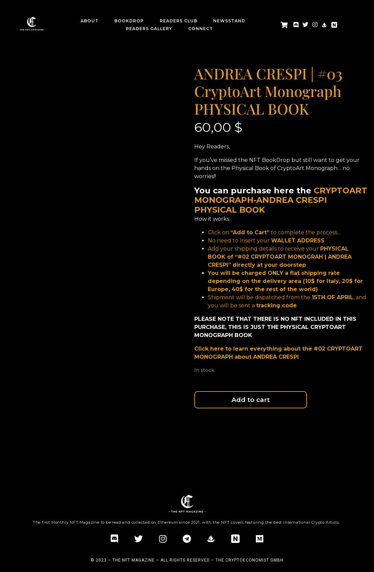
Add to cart (251, 400)
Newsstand (229, 20)
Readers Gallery (149, 28)
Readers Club (178, 20)
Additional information (42, 436)
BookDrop (129, 20)
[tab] (42, 437)
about (89, 20)
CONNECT (200, 28)
